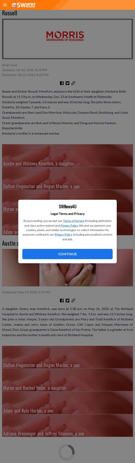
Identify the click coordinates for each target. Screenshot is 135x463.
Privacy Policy (69, 225)
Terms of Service (74, 220)
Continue (67, 254)
